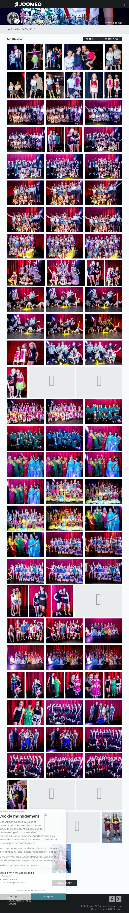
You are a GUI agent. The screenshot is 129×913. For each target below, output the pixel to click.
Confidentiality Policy (19, 900)
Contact (11, 903)
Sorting (112, 39)
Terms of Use (14, 897)
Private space (113, 22)
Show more (64, 883)
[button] (9, 896)
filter (91, 39)
